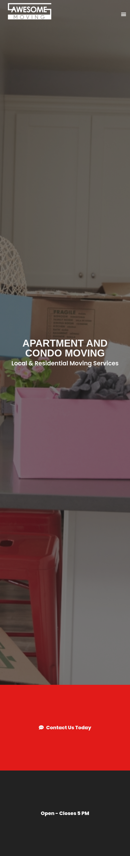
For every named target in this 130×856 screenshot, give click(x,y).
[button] (123, 14)
